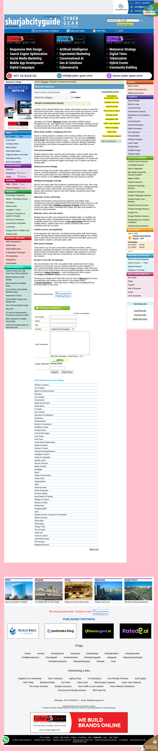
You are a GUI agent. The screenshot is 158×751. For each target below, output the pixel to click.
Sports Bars (39, 525)
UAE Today (28, 687)
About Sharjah (133, 101)
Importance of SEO (13, 296)
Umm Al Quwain (134, 296)
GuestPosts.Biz (112, 107)
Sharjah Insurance (111, 102)
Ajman (130, 292)
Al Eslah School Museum (138, 161)
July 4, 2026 (139, 236)
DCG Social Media (13, 162)
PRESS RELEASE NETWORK (106, 744)
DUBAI (56, 742)
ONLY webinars (55, 683)
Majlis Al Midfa (134, 178)
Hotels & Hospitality (42, 462)
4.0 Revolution (94, 683)
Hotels (16, 177)
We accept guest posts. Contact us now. (70, 616)
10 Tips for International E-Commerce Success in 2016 (17, 314)
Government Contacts (137, 111)
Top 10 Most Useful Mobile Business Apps (16, 290)
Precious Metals (41, 498)
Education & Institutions (44, 420)
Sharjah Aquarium (135, 182)
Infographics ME (111, 119)
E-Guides (38, 414)
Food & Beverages (42, 438)
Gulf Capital (140, 683)
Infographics (11, 260)
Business (38, 399)
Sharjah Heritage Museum (138, 209)
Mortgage (38, 474)
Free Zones (39, 441)
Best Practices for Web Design (15, 278)
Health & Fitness (41, 450)
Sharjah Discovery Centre (138, 205)
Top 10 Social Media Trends (17, 305)
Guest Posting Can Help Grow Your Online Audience (17, 272)
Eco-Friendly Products (118, 683)
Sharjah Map (133, 147)
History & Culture (41, 453)
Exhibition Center (41, 432)
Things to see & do (102, 606)
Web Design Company (104, 687)
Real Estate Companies (15, 195)
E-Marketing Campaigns (15, 252)
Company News (12, 144)
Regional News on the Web (17, 155)
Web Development (13, 242)
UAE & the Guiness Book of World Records (17, 326)
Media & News (40, 471)
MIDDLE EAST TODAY (42, 744)
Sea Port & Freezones (15, 220)
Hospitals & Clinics (42, 459)
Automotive (10, 227)
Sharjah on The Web (136, 270)
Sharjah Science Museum (138, 226)
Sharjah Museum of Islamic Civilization (139, 221)
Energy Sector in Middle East (17, 230)
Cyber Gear (111, 132)
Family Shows (40, 435)
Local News (10, 140)
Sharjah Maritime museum (138, 216)
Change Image (56, 368)
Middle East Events (135, 93)
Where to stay (133, 104)
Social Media (11, 263)
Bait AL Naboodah (135, 169)
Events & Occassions (43, 429)
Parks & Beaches (41, 495)
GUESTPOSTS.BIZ (79, 746)
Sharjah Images (134, 150)
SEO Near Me (99, 695)
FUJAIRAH (82, 742)
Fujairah (131, 285)
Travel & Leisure (41, 540)
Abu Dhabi (132, 278)
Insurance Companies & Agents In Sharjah (15, 214)
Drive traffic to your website (91, 691)
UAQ (105, 742)
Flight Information (135, 129)
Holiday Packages (135, 139)
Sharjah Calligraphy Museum (139, 195)
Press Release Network (111, 136)
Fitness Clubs (11, 206)
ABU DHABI (64, 742)
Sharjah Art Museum (136, 192)
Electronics (39, 423)
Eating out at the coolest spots (77, 606)
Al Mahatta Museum (136, 165)
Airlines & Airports (42, 389)
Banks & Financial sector (44, 395)
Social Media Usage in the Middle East (16, 300)
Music (37, 477)
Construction (40, 405)
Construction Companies (16, 223)
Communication (134, 121)
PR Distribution (12, 256)
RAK (90, 742)
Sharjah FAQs (11, 234)
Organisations (40, 486)
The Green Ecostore (112, 111)
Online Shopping (16, 188)
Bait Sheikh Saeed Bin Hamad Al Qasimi (137, 173)
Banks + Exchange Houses (17, 199)
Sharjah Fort (133, 212)
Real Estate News (13, 151)
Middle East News (140, 319)
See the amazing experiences (136, 606)
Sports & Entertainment (137, 89)
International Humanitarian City (111, 97)
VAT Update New (14, 136)
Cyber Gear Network (112, 123)
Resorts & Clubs (41, 507)
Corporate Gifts (140, 315)
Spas (37, 516)
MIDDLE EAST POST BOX (83, 744)
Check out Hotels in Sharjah (16, 606)
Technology (39, 528)
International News (13, 158)
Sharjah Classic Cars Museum (136, 200)
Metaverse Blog (47, 687)
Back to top (94, 554)
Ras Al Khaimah (134, 288)
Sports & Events (41, 522)
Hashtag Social (112, 115)
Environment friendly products (72, 695)
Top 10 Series (40, 534)
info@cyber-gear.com (95, 705)
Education (10, 203)
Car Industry (39, 402)
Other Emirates (41, 492)
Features (44, 82)
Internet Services (41, 468)
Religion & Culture (42, 504)
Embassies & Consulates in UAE (139, 116)
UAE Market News (42, 543)
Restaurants (15, 173)
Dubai (130, 281)
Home (37, 82)
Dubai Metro (39, 411)
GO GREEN (123, 744)
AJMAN (73, 742)
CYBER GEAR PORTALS (21, 744)
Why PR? (10, 309)
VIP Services (40, 546)
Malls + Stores (15, 184)
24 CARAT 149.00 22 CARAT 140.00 (136, 244)
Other (37, 489)
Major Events (133, 86)
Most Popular (11, 147)
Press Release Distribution (122, 691)
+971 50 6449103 (71, 705)
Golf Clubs (39, 444)
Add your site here (108, 141)
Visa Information (134, 108)
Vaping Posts (75, 683)
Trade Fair (39, 537)
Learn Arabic (133, 143)
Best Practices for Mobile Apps (16, 284)
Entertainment (40, 426)
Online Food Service (43, 480)
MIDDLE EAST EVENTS (62, 744)
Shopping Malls (41, 513)
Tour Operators (134, 132)
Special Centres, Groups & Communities (51, 519)
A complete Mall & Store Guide (47, 606)
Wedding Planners (42, 549)
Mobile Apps (11, 245)
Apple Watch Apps (13, 249)
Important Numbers (135, 125)
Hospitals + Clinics (13, 210)
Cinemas (9, 169)
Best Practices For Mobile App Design (16, 320)
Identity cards (40, 465)
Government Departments (45, 447)
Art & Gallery (40, 392)
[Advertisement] (58, 7)
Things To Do (40, 531)
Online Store (40, 483)
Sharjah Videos (134, 154)
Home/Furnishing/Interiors (45, 456)
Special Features (134, 266)
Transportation (134, 136)
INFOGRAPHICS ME (138, 744)
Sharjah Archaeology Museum (136, 187)
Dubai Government (42, 408)
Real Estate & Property (44, 501)
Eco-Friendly (40, 417)
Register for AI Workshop (29, 683)
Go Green (65, 687)
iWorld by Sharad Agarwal (138, 259)
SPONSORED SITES (110, 92)
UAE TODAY (113, 742)
